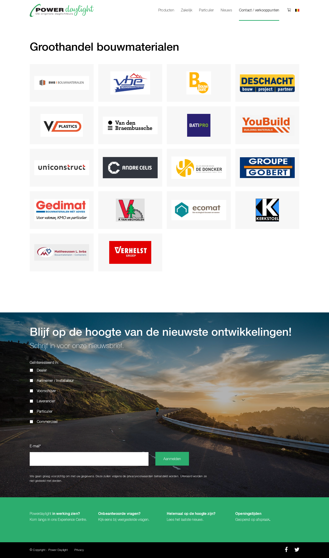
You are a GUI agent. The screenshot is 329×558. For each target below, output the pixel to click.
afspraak (262, 519)
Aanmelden (172, 459)
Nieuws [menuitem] (226, 10)
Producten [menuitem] (166, 10)
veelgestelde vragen (133, 519)
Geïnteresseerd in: (44, 363)
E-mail (35, 446)
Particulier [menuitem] (206, 10)
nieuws (197, 519)
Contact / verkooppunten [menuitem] (259, 10)
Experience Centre (72, 519)
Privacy (79, 550)
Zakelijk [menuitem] (186, 10)
